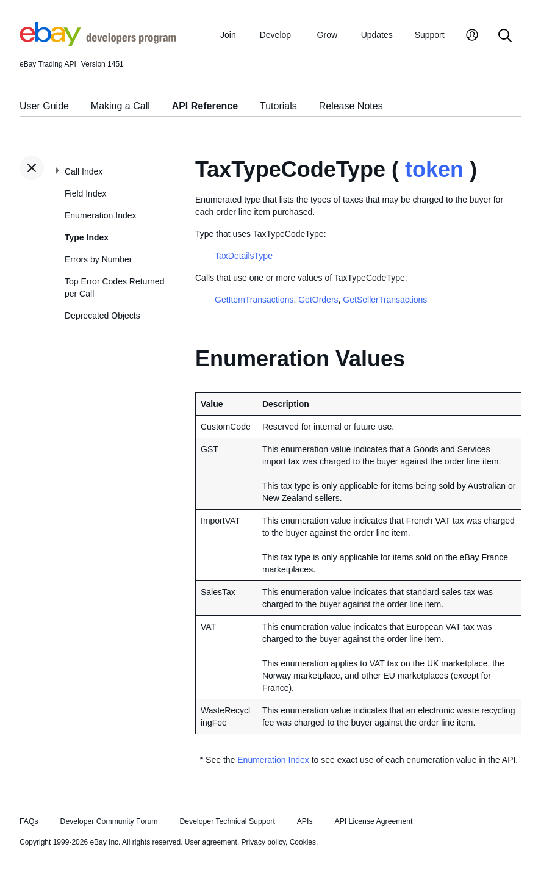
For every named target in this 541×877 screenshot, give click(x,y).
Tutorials (278, 106)
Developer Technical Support (226, 821)
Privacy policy (263, 842)
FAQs (29, 821)
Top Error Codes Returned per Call (114, 287)
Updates (377, 35)
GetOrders (318, 300)
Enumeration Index (101, 215)
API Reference (205, 106)
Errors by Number (98, 259)
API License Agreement (373, 821)
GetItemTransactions (254, 300)
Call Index (83, 171)
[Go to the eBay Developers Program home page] (98, 43)
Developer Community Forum (109, 821)
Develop (275, 35)
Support (430, 35)
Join (228, 35)
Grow (327, 35)
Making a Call (120, 106)
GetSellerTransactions (385, 300)
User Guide (44, 106)
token (434, 169)
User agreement (211, 842)
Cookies (303, 842)
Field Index (85, 193)
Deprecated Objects (102, 315)
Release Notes (351, 106)
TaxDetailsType (244, 256)
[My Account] (472, 36)
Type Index (87, 237)
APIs (305, 821)
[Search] (505, 36)
